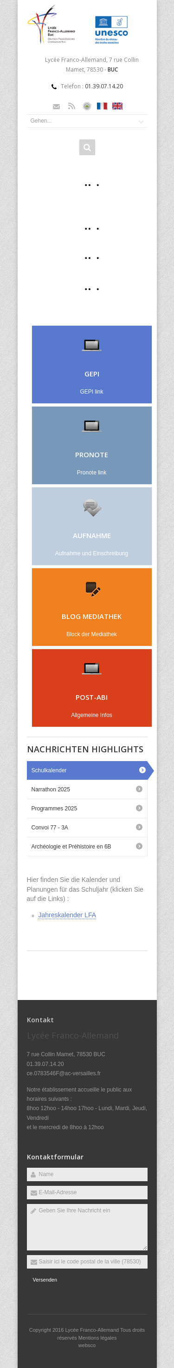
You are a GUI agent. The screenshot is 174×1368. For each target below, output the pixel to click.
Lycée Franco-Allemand (92, 1330)
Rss (71, 106)
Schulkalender (49, 770)
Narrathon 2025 (51, 789)
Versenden (45, 1279)
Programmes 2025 (54, 808)
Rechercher (87, 147)
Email (56, 106)
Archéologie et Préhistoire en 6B (71, 846)
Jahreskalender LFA (68, 915)
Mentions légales (97, 1338)
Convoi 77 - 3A (50, 827)
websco (87, 1345)
